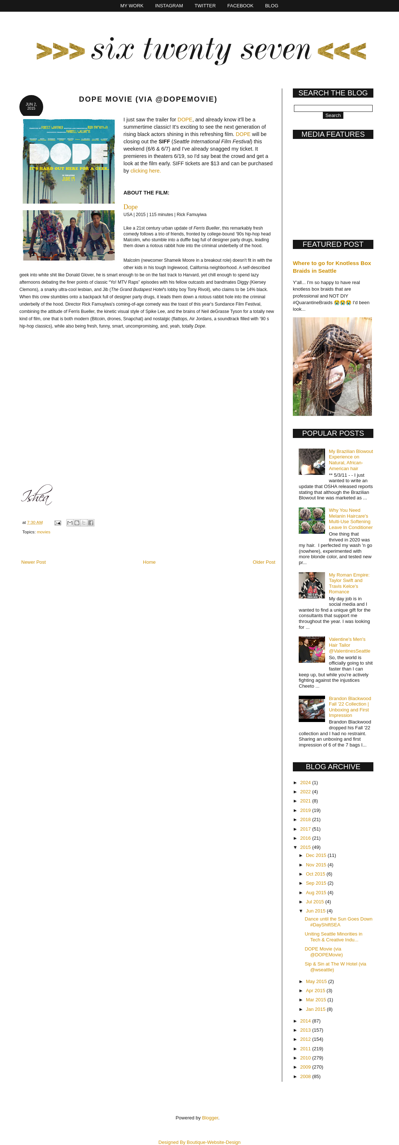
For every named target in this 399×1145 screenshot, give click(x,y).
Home (149, 562)
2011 (306, 1048)
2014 (306, 1021)
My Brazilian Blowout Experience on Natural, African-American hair (351, 460)
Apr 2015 (316, 990)
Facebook (240, 5)
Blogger (210, 1118)
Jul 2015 (315, 901)
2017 (306, 829)
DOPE (185, 119)
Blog (271, 5)
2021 (306, 801)
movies (44, 531)
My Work (131, 5)
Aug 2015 (317, 892)
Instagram (169, 5)
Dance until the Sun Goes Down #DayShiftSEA (338, 921)
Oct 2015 (316, 874)
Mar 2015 (317, 999)
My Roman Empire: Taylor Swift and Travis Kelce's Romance (349, 583)
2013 (306, 1030)
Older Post (264, 562)
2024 (306, 782)
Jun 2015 (316, 911)
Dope (130, 207)
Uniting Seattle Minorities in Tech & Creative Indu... (333, 936)
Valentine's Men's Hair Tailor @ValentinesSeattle (349, 644)
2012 (306, 1039)
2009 (306, 1067)
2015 (306, 847)
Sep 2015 (317, 883)
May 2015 (317, 981)
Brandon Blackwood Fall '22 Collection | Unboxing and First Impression (350, 707)
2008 (306, 1076)
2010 (306, 1058)
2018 (306, 819)
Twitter (205, 5)
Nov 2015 (317, 865)
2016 (306, 838)
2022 (306, 791)
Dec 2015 (317, 855)
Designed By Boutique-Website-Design (200, 1142)
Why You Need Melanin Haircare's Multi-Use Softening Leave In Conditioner (351, 518)
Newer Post (33, 562)
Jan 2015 (316, 1009)
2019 (306, 810)
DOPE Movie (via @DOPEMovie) (324, 951)
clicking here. (145, 171)
